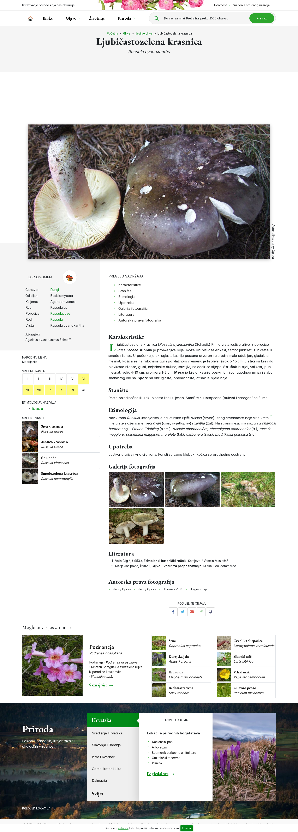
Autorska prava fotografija (139, 320)
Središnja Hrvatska (107, 733)
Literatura (126, 314)
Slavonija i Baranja (106, 745)
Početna (112, 33)
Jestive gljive (144, 33)
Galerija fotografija (133, 308)
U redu (186, 828)
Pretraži (261, 18)
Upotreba (126, 303)
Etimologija (126, 297)
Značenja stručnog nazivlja (251, 5)
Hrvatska (101, 720)
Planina (157, 763)
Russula (56, 319)
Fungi (54, 290)
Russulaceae (60, 313)
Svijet (98, 793)
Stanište (125, 291)
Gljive (126, 33)
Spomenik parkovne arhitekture (174, 753)
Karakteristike (129, 285)
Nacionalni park (162, 742)
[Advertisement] (149, 93)
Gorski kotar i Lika (106, 769)
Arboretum (159, 747)
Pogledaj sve (157, 773)
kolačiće (123, 828)
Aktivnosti (220, 5)
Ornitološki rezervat (166, 758)
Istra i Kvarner (103, 757)
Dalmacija (99, 780)
